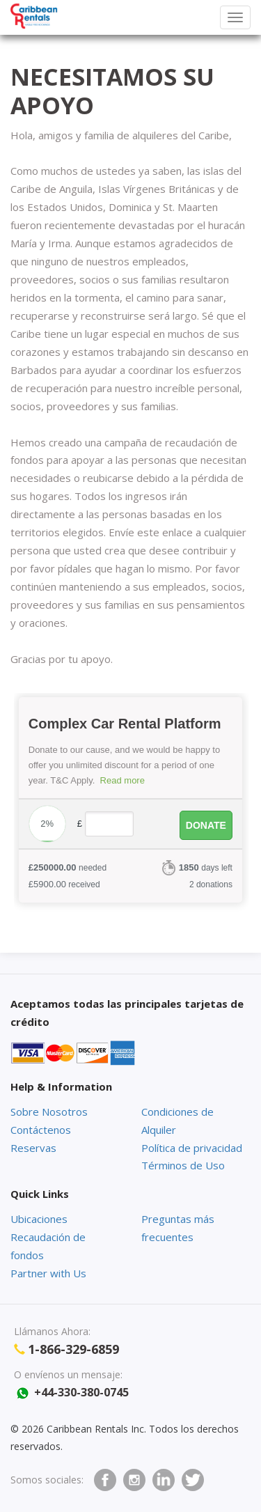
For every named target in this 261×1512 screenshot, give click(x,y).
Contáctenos (40, 1130)
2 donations (210, 884)
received (64, 884)
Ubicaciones (39, 1219)
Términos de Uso (183, 1165)
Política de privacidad (191, 1148)
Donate (206, 825)
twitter (193, 1480)
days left (205, 867)
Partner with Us (48, 1273)
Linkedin (163, 1480)
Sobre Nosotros (49, 1112)
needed (67, 867)
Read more (122, 780)
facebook (105, 1480)
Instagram (134, 1480)
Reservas (33, 1148)
